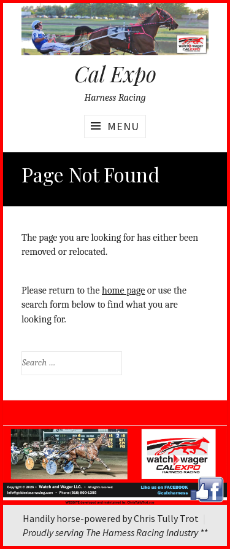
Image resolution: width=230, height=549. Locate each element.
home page (123, 290)
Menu (123, 126)
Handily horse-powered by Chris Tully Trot (111, 518)
